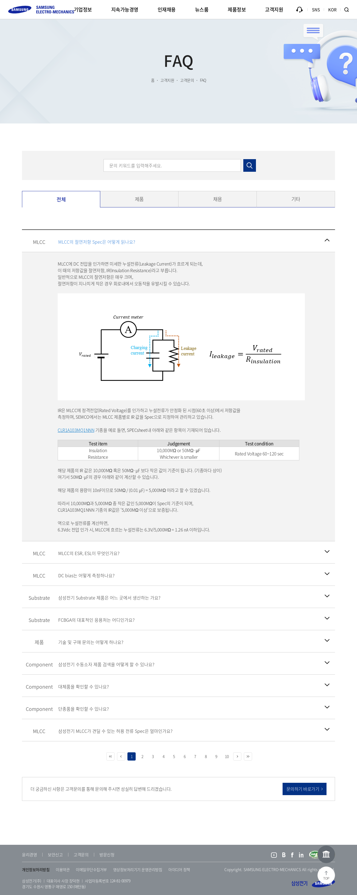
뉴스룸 (202, 9)
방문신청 (106, 855)
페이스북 (292, 855)
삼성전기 (313, 883)
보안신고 (55, 855)
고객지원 (274, 9)
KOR (332, 10)
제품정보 (237, 9)
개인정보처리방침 (35, 869)
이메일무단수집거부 (91, 869)
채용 (217, 199)
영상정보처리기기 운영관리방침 (137, 869)
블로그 (284, 855)
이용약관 (62, 869)
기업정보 (83, 9)
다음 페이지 (237, 756)
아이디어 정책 (179, 869)
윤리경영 (29, 855)
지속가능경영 (124, 9)
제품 (139, 199)
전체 (61, 199)
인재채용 (167, 9)
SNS (316, 10)
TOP (326, 878)
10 (226, 756)
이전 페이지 (121, 756)
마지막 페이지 (248, 756)
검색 (349, 9)
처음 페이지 (110, 756)
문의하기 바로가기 (302, 789)
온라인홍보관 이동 (326, 854)
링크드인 (301, 855)
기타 (295, 199)
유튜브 (274, 855)
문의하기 (299, 9)
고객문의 (81, 855)
